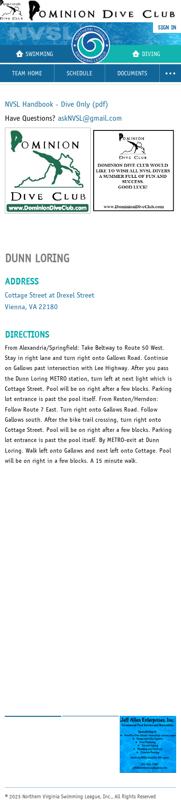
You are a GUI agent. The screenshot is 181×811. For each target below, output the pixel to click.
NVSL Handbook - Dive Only (56, 104)
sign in (167, 27)
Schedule (79, 74)
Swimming (34, 53)
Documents (132, 74)
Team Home (27, 74)
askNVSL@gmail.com (90, 118)
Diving (146, 53)
